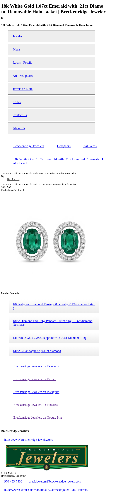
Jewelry (18, 36)
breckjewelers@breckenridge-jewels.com (55, 481)
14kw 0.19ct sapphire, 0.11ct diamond (37, 351)
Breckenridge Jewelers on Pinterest (35, 404)
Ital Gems (13, 179)
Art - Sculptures (23, 75)
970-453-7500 (13, 481)
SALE (17, 102)
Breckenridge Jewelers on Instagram (36, 392)
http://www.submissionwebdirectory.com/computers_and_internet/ (46, 489)
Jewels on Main (23, 88)
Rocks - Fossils (22, 62)
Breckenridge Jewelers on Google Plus (37, 417)
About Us (19, 128)
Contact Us (20, 115)
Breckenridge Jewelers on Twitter (34, 379)
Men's (16, 49)
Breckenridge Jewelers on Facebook (36, 366)
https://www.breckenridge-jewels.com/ (28, 439)
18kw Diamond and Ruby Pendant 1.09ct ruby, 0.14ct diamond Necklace (52, 322)
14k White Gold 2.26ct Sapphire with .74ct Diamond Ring (50, 337)
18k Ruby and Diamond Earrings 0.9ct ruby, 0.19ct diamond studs (54, 306)
